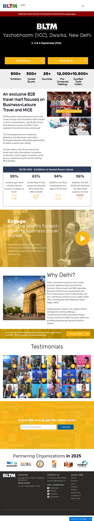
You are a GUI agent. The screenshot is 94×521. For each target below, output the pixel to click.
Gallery (74, 487)
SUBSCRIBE (65, 427)
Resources (76, 493)
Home (74, 478)
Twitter (51, 491)
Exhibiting (29, 60)
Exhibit (74, 481)
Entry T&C (75, 498)
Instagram (53, 497)
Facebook (53, 488)
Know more (70, 14)
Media (74, 490)
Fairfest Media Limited (37, 509)
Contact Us (76, 495)
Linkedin (52, 494)
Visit (73, 484)
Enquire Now (79, 333)
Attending (72, 60)
